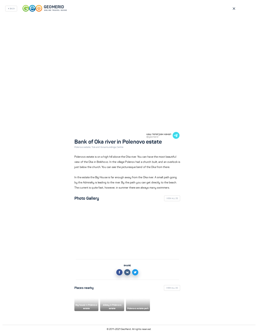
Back (12, 8)
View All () (172, 198)
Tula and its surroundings (104, 147)
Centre (120, 147)
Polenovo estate (83, 147)
